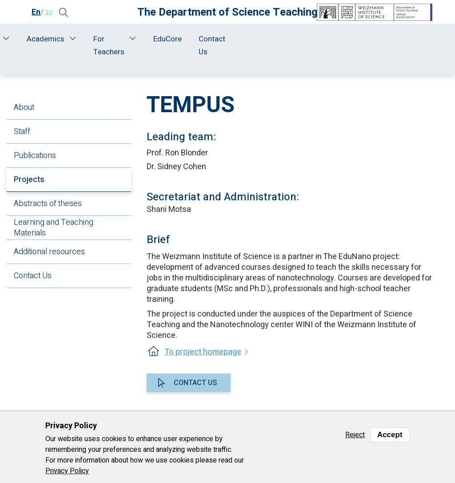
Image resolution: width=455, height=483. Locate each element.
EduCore (374, 39)
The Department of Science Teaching (227, 12)
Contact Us (419, 45)
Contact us (195, 382)
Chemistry (310, 63)
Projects (29, 180)
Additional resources (49, 252)
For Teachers (315, 45)
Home (38, 38)
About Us (72, 45)
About (24, 107)
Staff (107, 39)
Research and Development (168, 45)
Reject (355, 434)
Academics (252, 39)
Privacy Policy (67, 471)
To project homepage (202, 352)
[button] (69, 12)
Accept (390, 434)
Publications (35, 156)
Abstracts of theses (48, 204)
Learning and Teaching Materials (53, 227)
